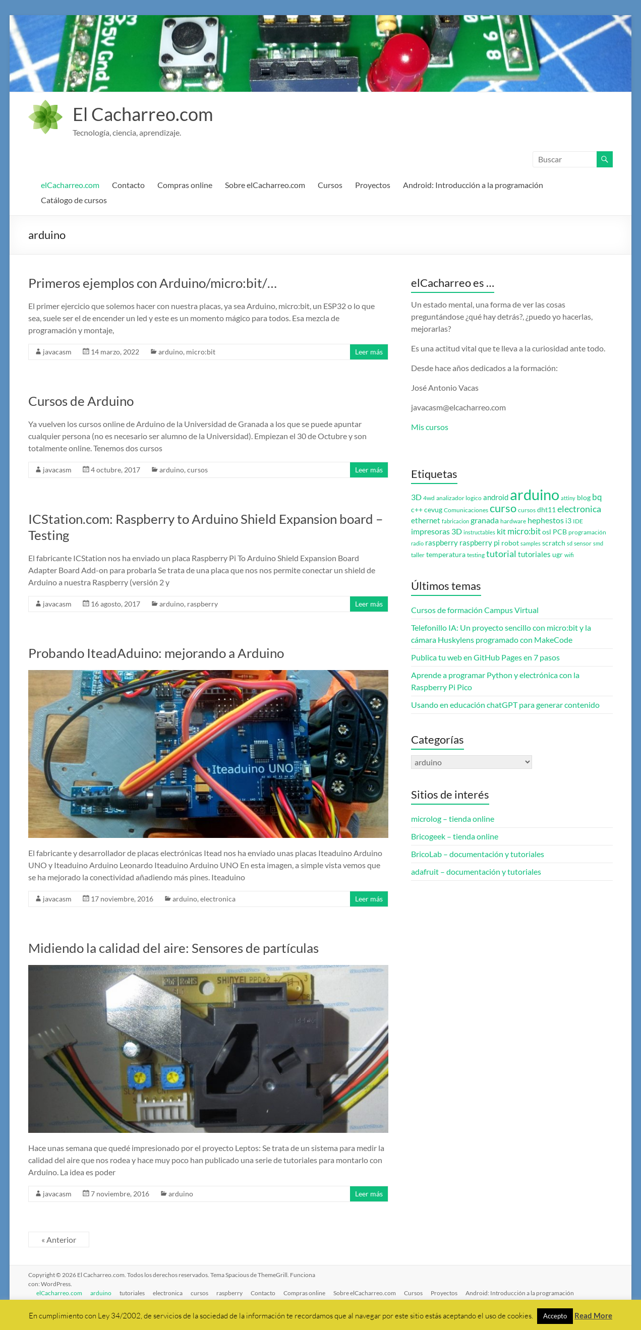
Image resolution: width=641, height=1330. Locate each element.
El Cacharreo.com (143, 114)
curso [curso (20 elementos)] (503, 508)
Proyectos (372, 185)
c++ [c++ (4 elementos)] (417, 510)
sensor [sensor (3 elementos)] (583, 543)
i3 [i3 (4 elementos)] (568, 521)
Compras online (184, 185)
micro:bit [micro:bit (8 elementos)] (524, 531)
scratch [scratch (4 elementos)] (553, 543)
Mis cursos (429, 427)
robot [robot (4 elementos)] (510, 543)
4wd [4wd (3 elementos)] (429, 498)
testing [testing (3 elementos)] (476, 555)
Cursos (330, 185)
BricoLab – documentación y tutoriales (477, 854)
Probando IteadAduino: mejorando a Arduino (156, 653)
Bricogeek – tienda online (454, 836)
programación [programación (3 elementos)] (587, 532)
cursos (197, 469)
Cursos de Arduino (81, 401)
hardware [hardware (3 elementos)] (513, 521)
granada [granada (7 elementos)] (485, 520)
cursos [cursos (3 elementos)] (527, 510)
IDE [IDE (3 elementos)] (578, 521)
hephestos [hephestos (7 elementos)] (546, 520)
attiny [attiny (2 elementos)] (568, 498)
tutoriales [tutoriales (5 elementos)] (534, 554)
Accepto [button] (555, 1316)
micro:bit (200, 351)
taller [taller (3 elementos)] (418, 555)
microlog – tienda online (452, 818)
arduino (170, 351)
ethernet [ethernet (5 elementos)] (425, 520)
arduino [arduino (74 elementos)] (534, 494)
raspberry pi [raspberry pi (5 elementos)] (479, 542)
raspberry (202, 603)
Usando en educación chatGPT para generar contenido (505, 704)
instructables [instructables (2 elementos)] (479, 532)
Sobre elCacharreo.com (265, 185)
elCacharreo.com (70, 185)
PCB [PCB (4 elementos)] (560, 532)
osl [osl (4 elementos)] (546, 532)
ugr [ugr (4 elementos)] (557, 555)
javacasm (57, 351)
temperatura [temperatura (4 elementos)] (445, 555)
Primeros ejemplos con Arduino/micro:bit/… (152, 283)
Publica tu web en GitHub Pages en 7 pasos (485, 657)
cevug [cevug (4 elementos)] (433, 510)
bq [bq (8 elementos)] (597, 497)
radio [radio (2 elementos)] (417, 543)
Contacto (128, 185)
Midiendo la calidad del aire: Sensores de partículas (173, 948)
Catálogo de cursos (74, 200)
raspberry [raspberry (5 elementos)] (441, 542)
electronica (218, 898)
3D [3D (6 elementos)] (416, 497)
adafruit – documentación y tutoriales (476, 871)
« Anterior (58, 1239)
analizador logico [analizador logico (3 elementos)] (459, 498)
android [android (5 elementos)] (495, 497)
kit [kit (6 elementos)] (501, 531)
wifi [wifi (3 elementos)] (569, 555)
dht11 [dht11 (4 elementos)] (546, 510)
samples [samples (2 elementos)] (530, 543)
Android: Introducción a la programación (473, 185)
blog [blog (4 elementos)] (584, 498)
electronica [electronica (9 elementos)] (579, 509)
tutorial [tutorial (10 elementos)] (501, 553)
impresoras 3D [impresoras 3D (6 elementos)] (436, 531)
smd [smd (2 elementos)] (598, 543)
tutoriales (132, 1293)
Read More (593, 1315)
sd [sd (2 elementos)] (569, 543)
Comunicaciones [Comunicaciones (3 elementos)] (466, 510)
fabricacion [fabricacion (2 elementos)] (455, 521)
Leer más (369, 351)
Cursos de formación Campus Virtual (475, 610)
